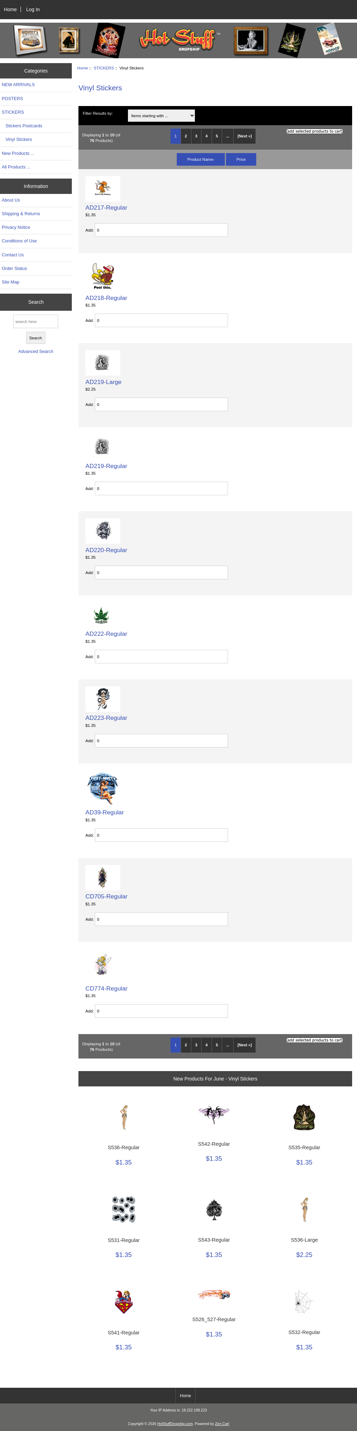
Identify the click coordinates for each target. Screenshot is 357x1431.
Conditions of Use (19, 240)
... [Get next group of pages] (227, 136)
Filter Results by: (98, 113)
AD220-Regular (106, 550)
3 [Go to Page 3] (196, 136)
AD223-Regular (106, 717)
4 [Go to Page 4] (206, 136)
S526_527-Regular (214, 1319)
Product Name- (200, 159)
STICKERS (104, 68)
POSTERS (12, 98)
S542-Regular (214, 1144)
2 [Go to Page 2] (186, 136)
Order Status (14, 268)
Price (240, 159)
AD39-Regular (104, 812)
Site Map (10, 282)
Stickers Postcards (22, 125)
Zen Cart (222, 1424)
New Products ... (18, 153)
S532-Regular (304, 1332)
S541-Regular (124, 1332)
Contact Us (13, 254)
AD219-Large (103, 381)
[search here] (35, 321)
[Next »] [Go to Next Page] (244, 136)
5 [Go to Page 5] (217, 136)
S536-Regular (124, 1147)
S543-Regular (214, 1240)
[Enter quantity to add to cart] (161, 230)
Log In (33, 9)
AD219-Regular (106, 465)
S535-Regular (304, 1147)
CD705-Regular (106, 896)
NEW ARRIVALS (18, 84)
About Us (11, 200)
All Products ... (16, 167)
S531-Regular (124, 1240)
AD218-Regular (106, 297)
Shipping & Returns (21, 213)
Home (10, 9)
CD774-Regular (106, 988)
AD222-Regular (106, 633)
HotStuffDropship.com (175, 1424)
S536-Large (304, 1240)
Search (36, 302)
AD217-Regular (106, 207)
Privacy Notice (16, 227)
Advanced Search (35, 351)
